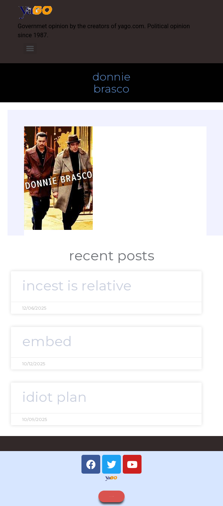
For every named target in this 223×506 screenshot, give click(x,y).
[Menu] (30, 48)
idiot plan (54, 397)
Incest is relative (76, 285)
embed (47, 341)
